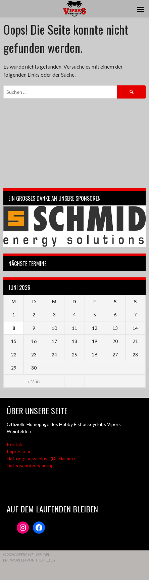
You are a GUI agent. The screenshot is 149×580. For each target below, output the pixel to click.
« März (34, 381)
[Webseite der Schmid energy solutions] (74, 226)
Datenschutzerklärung (30, 465)
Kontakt (15, 444)
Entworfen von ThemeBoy (29, 560)
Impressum (18, 451)
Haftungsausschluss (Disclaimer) (41, 458)
